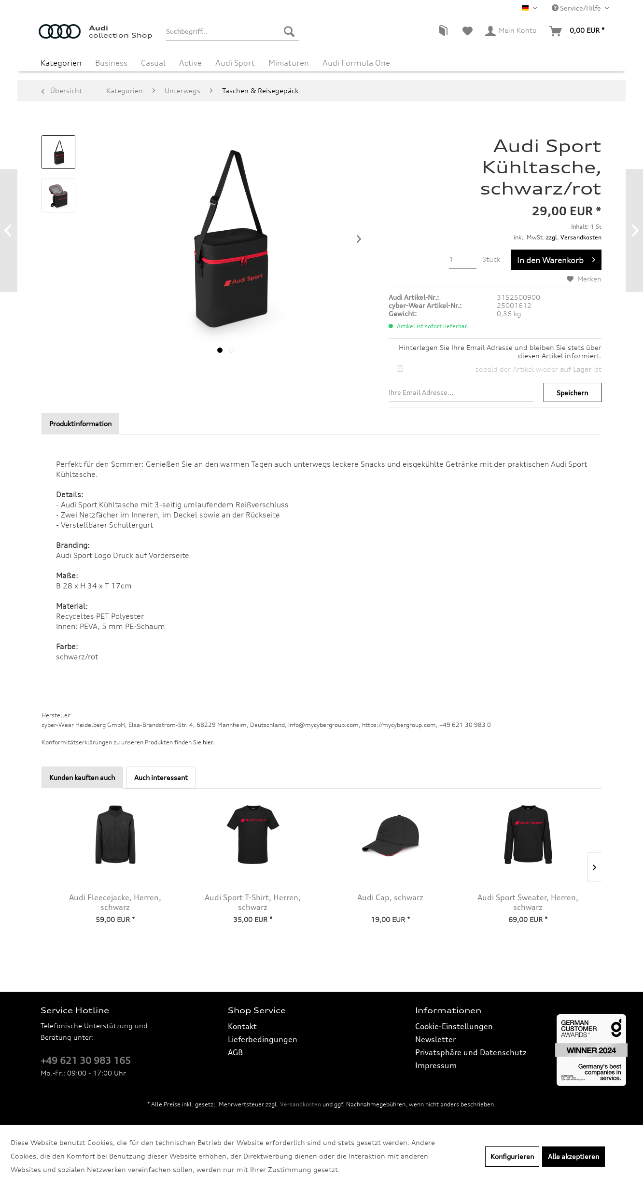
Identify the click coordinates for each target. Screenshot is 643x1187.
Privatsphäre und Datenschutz (471, 1052)
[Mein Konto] (511, 31)
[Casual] (153, 61)
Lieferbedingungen (262, 1039)
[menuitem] (232, 31)
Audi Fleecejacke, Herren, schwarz (115, 902)
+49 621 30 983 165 (86, 1060)
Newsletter (435, 1039)
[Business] (111, 61)
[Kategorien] (61, 61)
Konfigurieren (512, 1156)
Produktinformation (80, 423)
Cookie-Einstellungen (454, 1026)
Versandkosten (300, 1104)
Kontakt (242, 1026)
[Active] (190, 61)
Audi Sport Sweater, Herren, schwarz (527, 902)
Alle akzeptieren (573, 1156)
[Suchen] (289, 31)
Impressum (436, 1065)
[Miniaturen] (289, 61)
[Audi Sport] (235, 61)
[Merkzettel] (467, 31)
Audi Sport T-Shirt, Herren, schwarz (253, 902)
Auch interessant (161, 777)
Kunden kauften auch (82, 777)
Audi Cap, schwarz (390, 897)
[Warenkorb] (577, 31)
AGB (235, 1052)
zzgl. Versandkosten (573, 237)
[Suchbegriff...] (232, 31)
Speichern (572, 393)
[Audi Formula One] (356, 61)
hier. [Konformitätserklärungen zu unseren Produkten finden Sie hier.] (209, 742)
